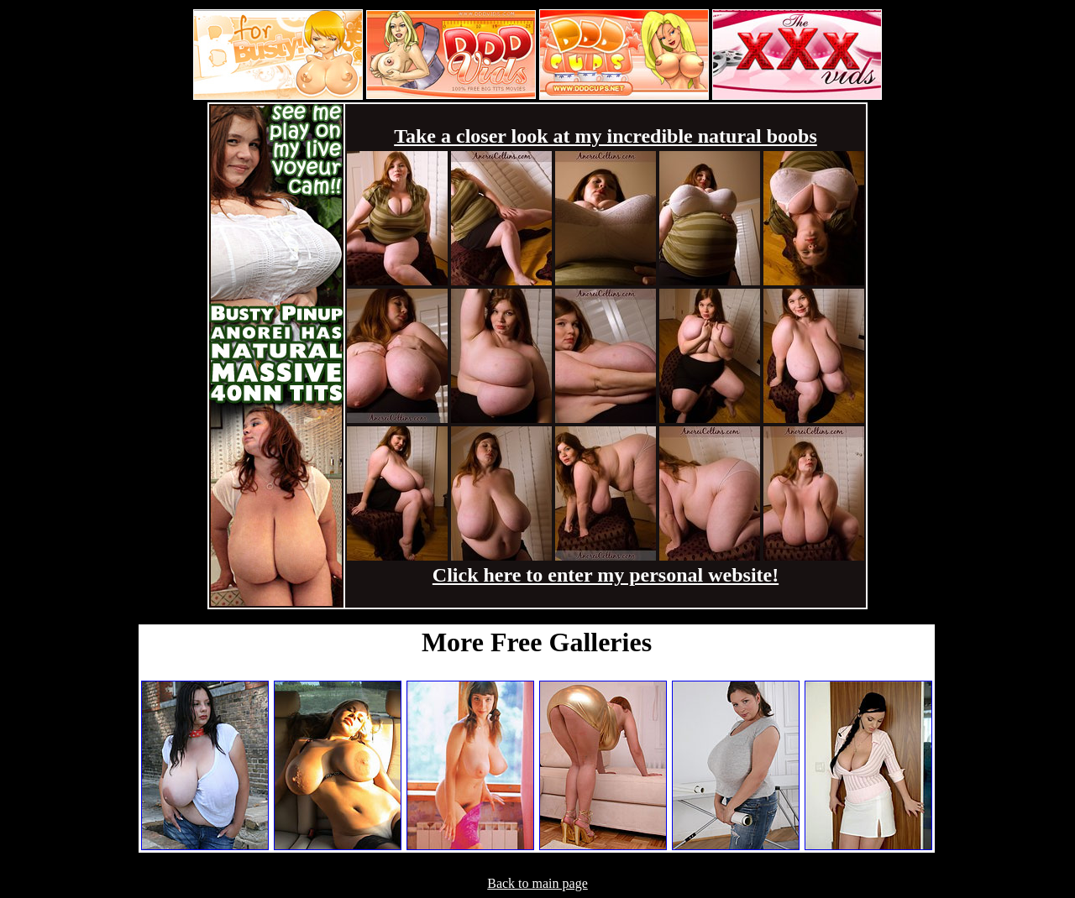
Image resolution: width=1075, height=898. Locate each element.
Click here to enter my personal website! (606, 575)
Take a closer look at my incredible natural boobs (605, 136)
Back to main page (537, 883)
